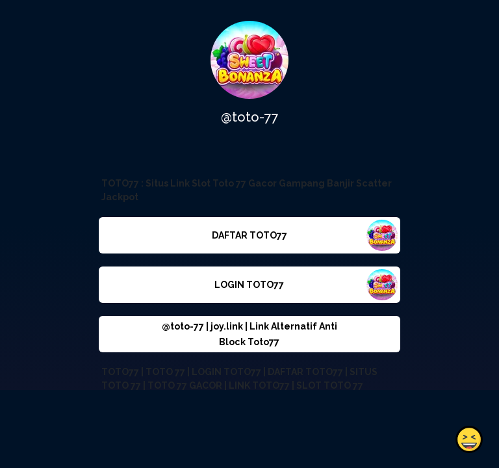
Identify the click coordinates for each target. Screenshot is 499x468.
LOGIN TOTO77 (249, 285)
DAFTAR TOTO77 (249, 235)
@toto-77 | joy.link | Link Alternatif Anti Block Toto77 (249, 334)
